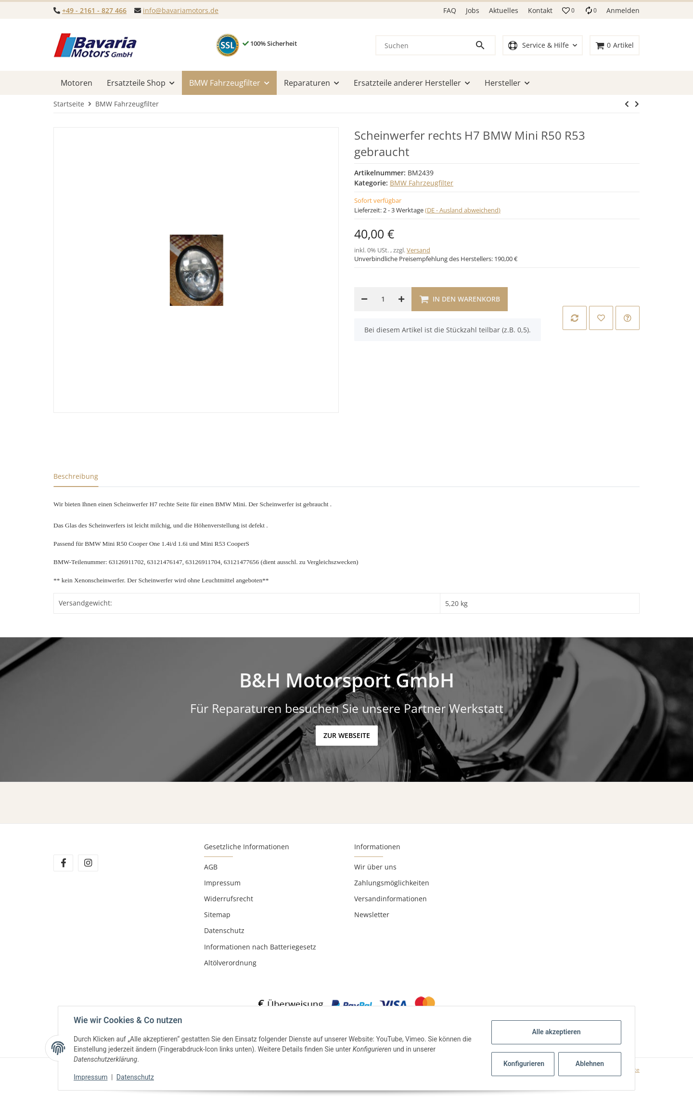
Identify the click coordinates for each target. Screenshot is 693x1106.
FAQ (449, 10)
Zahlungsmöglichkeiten (391, 882)
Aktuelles (503, 10)
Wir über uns (375, 866)
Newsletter (371, 914)
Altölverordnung (230, 962)
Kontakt (540, 10)
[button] (568, 10)
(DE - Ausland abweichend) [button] (462, 210)
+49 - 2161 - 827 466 (94, 10)
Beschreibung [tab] (75, 476)
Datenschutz (224, 930)
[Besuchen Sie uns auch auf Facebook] (63, 863)
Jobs (472, 10)
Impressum (222, 882)
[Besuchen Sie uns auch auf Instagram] (88, 863)
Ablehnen (590, 1063)
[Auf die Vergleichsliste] (575, 318)
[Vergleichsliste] (590, 10)
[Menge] (382, 299)
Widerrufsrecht (228, 898)
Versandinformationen (390, 898)
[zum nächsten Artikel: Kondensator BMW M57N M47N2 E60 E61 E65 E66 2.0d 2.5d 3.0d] (626, 104)
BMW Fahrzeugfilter (421, 182)
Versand (418, 250)
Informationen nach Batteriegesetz (260, 946)
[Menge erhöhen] (401, 299)
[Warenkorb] (614, 45)
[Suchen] (425, 45)
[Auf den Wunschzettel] (601, 318)
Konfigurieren (523, 1063)
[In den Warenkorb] (459, 299)
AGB (211, 866)
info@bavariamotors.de (180, 10)
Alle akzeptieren (556, 1032)
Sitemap (217, 914)
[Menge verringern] (364, 299)
